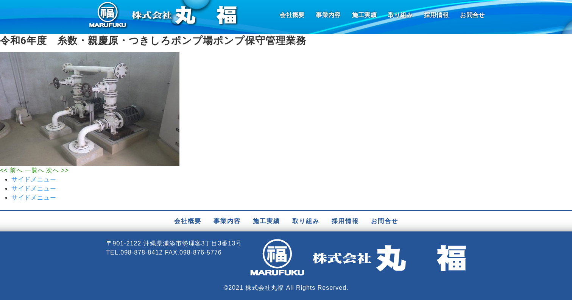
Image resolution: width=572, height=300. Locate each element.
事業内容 (328, 15)
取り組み (400, 15)
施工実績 (364, 15)
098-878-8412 (141, 252)
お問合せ (472, 15)
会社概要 (292, 15)
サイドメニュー (33, 179)
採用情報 (436, 15)
